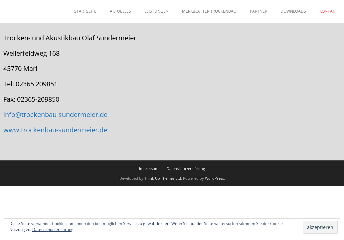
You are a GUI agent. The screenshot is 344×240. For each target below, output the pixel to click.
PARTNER (258, 11)
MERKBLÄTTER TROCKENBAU (209, 11)
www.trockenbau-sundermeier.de (55, 129)
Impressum (148, 168)
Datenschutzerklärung (186, 168)
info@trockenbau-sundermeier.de (55, 114)
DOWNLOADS (293, 11)
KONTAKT (328, 11)
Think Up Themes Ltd (162, 178)
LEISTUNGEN (156, 11)
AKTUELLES (120, 11)
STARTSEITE (85, 11)
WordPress (214, 178)
